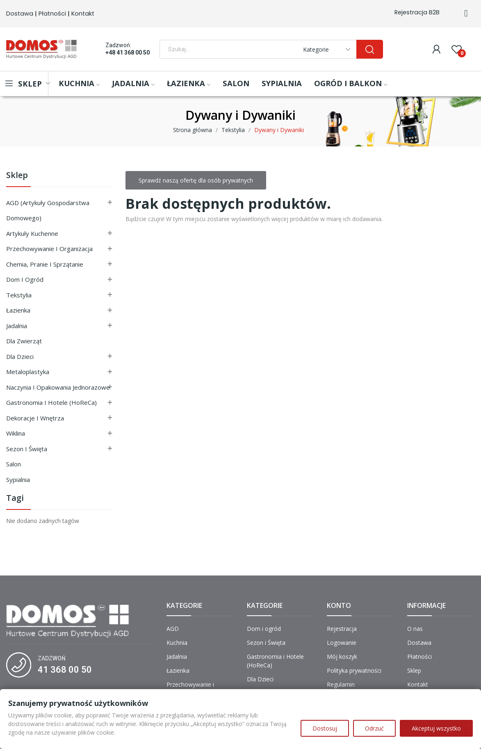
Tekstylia (19, 295)
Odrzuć (374, 728)
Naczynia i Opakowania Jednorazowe (58, 387)
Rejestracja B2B (417, 12)
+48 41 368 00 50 (127, 52)
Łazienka (18, 310)
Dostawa (19, 13)
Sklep (17, 175)
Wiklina (15, 433)
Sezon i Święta (26, 449)
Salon (13, 464)
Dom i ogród (24, 279)
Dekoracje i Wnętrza (35, 418)
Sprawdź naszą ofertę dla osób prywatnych (196, 180)
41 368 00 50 (65, 670)
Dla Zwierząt (24, 341)
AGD (172, 629)
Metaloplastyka (27, 372)
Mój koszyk (342, 656)
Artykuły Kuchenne (32, 233)
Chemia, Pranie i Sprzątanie (44, 264)
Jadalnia (16, 326)
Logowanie (341, 642)
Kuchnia (176, 642)
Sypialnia (18, 479)
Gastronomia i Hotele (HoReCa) (51, 402)
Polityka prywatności (354, 670)
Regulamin (341, 684)
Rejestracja (342, 629)
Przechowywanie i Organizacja (49, 248)
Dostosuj (324, 728)
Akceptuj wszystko (436, 728)
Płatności (52, 13)
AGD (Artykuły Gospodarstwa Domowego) (47, 210)
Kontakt (82, 13)
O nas (415, 629)
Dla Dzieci (20, 356)
